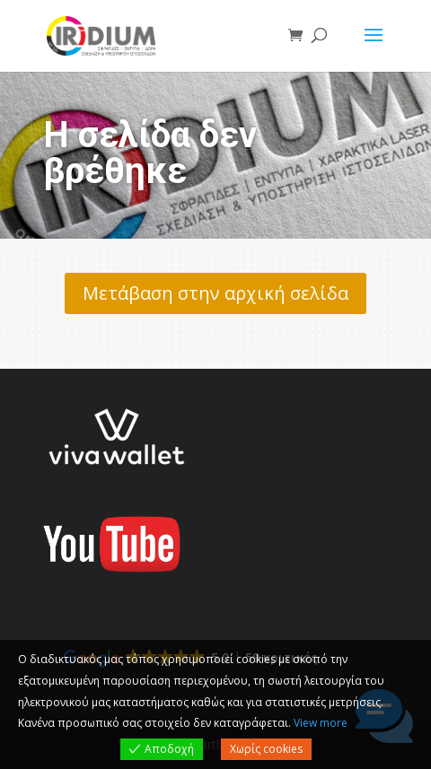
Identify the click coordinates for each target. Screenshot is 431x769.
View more (320, 722)
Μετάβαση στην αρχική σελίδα (215, 293)
